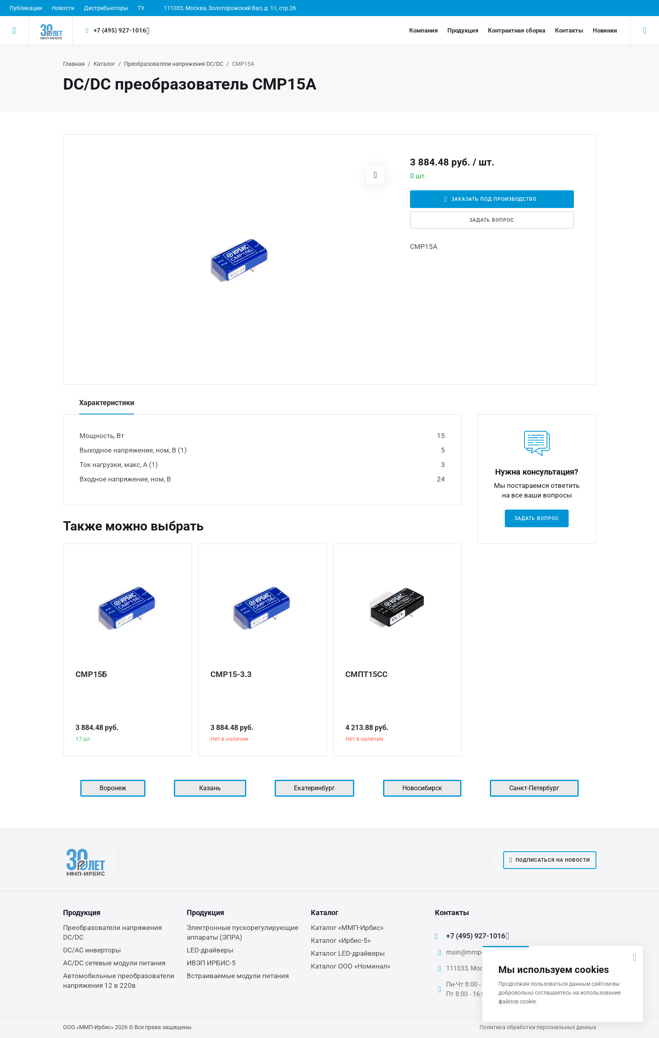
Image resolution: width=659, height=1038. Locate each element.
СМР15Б (91, 674)
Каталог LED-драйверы (348, 953)
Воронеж (113, 788)
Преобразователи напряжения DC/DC (173, 64)
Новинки (605, 30)
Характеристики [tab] (106, 402)
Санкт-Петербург (534, 788)
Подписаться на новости (550, 860)
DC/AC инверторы (92, 950)
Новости (63, 8)
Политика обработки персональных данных (537, 1027)
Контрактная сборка (516, 30)
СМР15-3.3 (230, 674)
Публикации (26, 8)
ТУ (141, 8)
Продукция (462, 30)
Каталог (104, 64)
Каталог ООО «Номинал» (350, 966)
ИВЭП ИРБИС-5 (211, 963)
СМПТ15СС (366, 674)
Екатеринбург (314, 788)
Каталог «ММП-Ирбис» (347, 928)
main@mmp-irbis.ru (474, 952)
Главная (74, 64)
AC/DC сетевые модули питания (114, 963)
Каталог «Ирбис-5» (341, 940)
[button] (375, 175)
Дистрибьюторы (106, 8)
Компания (423, 30)
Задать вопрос (491, 220)
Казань (210, 788)
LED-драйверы (210, 950)
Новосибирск (422, 788)
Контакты (569, 30)
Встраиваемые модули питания (238, 976)
